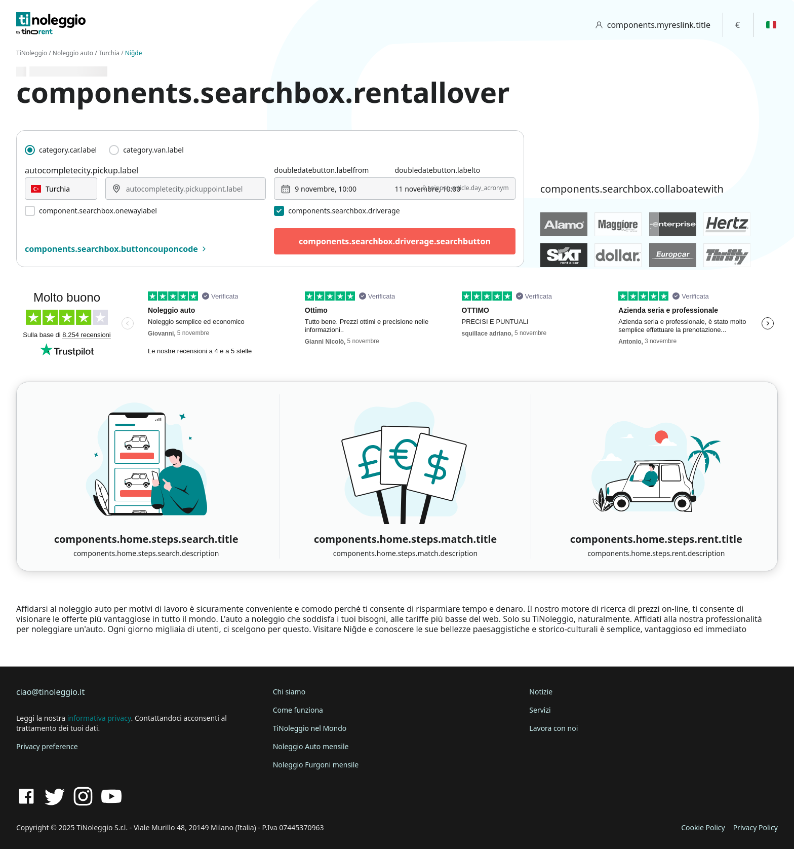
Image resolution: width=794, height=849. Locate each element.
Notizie (540, 691)
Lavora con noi (553, 728)
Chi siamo (289, 691)
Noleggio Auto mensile (311, 746)
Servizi (539, 710)
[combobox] (61, 188)
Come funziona (298, 710)
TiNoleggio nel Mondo (310, 728)
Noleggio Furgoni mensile (316, 764)
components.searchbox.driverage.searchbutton (395, 241)
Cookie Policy (703, 827)
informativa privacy (99, 718)
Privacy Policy (755, 827)
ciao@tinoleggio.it (50, 691)
